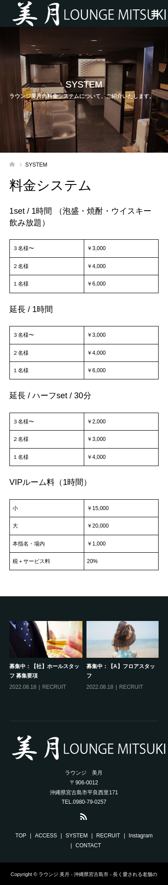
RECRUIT (54, 687)
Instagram (140, 835)
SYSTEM (76, 835)
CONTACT (88, 845)
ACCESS (46, 835)
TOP (20, 835)
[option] (86, 662)
